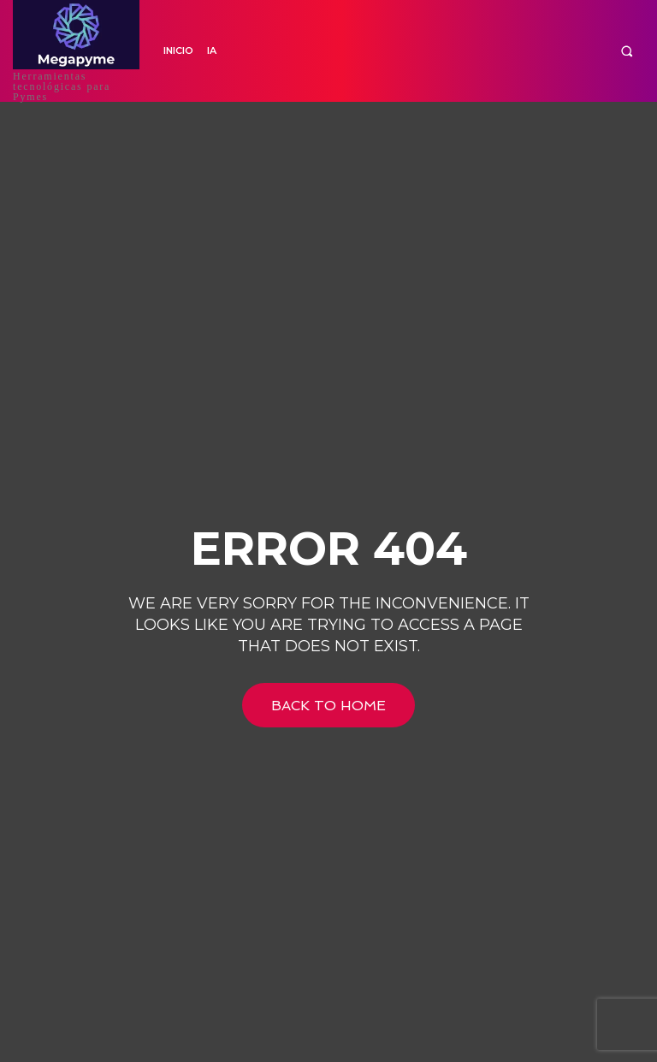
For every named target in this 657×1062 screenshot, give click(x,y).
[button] (626, 50)
